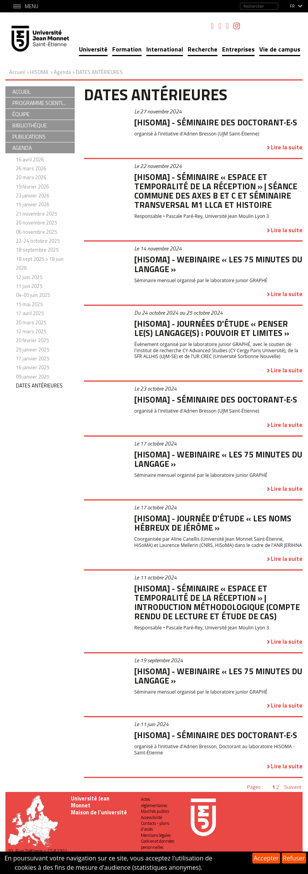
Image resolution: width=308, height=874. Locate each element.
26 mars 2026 (31, 168)
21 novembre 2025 (36, 214)
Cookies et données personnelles (157, 844)
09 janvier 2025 (32, 376)
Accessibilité (151, 817)
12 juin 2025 (29, 277)
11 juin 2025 (29, 286)
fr (292, 6)
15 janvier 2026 (32, 204)
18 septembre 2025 (37, 250)
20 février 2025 (32, 340)
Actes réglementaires (154, 802)
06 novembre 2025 (36, 232)
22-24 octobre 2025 (38, 241)
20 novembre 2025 (36, 222)
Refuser (294, 858)
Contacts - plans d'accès (155, 826)
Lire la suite (287, 147)
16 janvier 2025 (32, 367)
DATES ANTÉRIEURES (39, 385)
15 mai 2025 (29, 304)
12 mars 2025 (31, 331)
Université (93, 49)
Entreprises (238, 49)
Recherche (202, 49)
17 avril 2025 (30, 313)
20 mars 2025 (31, 322)
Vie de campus (279, 49)
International (164, 49)
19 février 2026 (32, 186)
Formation (127, 49)
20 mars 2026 (31, 177)
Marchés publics (155, 811)
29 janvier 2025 (32, 349)
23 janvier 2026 (32, 195)
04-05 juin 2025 (33, 295)
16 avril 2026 (30, 159)
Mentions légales (156, 835)
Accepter (266, 858)
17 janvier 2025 (32, 358)
